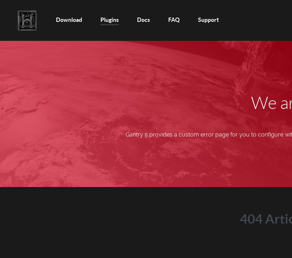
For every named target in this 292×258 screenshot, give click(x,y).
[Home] (28, 20)
